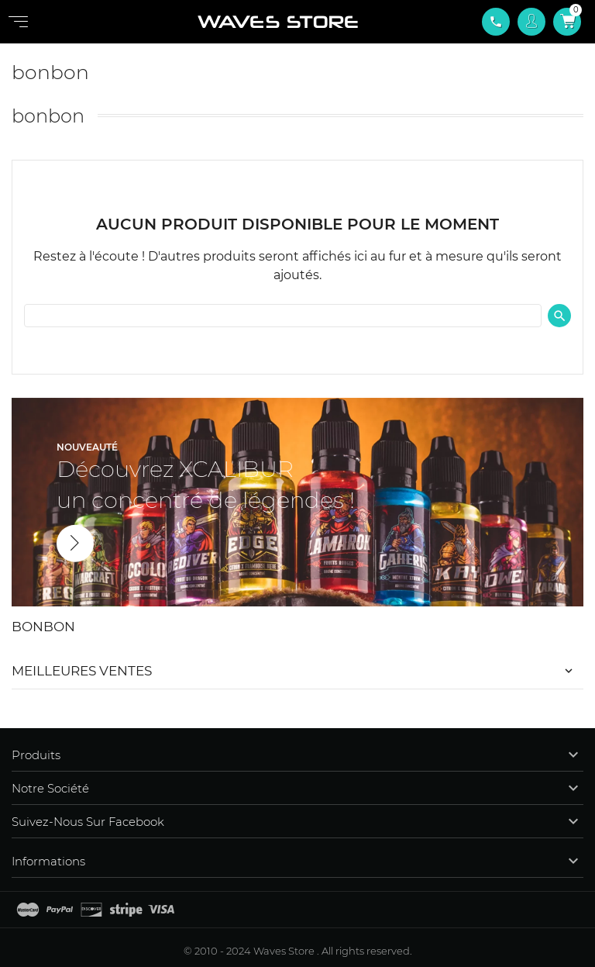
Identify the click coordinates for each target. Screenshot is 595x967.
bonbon (43, 626)
